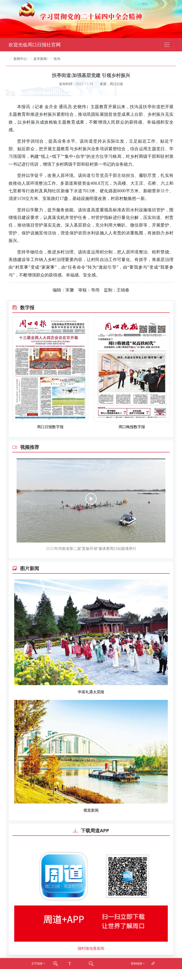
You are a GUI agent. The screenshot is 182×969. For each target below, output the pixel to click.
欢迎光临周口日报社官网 (35, 44)
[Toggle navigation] (166, 44)
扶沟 (57, 58)
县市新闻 (40, 58)
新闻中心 (20, 58)
